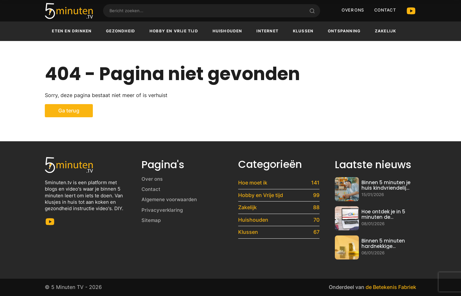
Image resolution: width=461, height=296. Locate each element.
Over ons (353, 9)
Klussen (303, 31)
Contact (385, 9)
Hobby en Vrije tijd (174, 31)
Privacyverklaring (162, 210)
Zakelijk (385, 31)
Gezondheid (120, 31)
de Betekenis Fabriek (391, 287)
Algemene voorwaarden (169, 199)
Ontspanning (344, 31)
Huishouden (227, 31)
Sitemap (151, 220)
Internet (267, 31)
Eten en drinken (72, 31)
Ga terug (68, 110)
